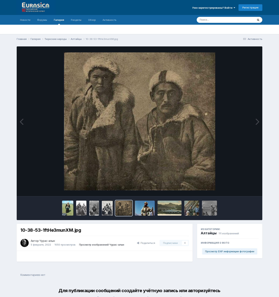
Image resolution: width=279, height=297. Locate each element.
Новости (25, 19)
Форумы (42, 19)
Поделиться (146, 242)
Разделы (76, 19)
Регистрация (250, 7)
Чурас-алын (47, 240)
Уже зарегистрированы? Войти (213, 7)
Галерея (59, 21)
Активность (109, 19)
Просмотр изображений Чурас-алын (101, 244)
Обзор (92, 19)
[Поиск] (218, 20)
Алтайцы (209, 233)
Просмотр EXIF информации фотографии (229, 251)
